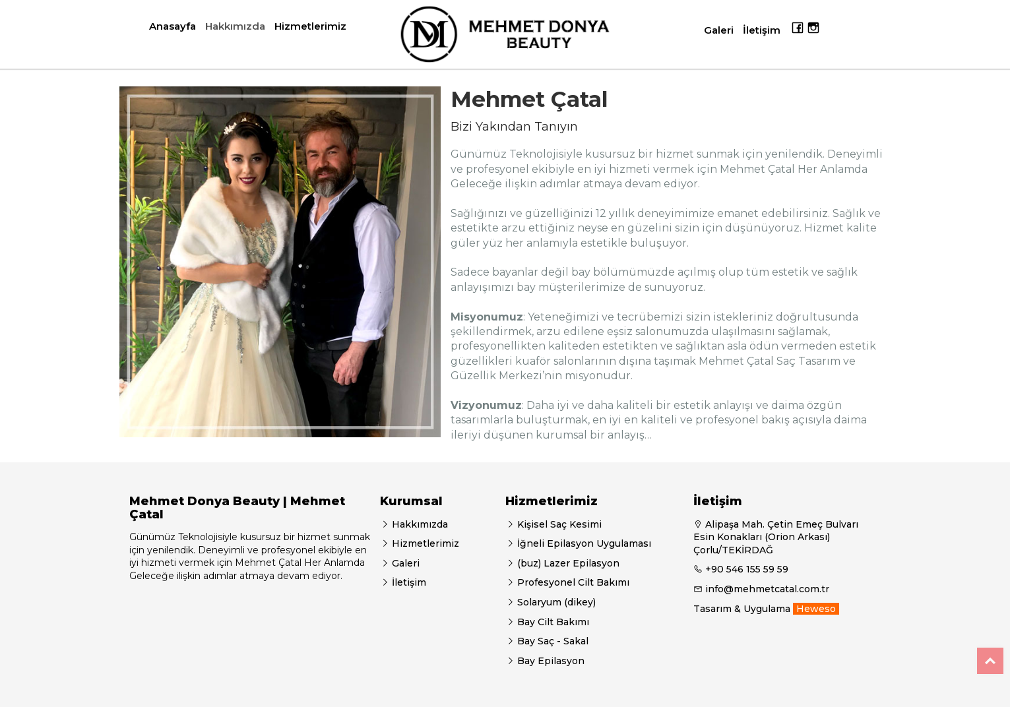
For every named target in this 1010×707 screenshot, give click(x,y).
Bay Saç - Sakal (551, 641)
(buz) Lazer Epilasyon (567, 563)
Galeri (719, 30)
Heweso (816, 609)
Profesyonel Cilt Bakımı (572, 582)
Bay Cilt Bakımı (552, 622)
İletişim (761, 30)
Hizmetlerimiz (310, 26)
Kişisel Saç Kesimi (558, 524)
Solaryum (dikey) (555, 602)
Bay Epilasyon (549, 661)
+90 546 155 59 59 (746, 569)
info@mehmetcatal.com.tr (767, 589)
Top (990, 661)
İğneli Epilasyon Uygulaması (583, 543)
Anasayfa (172, 26)
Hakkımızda (235, 26)
